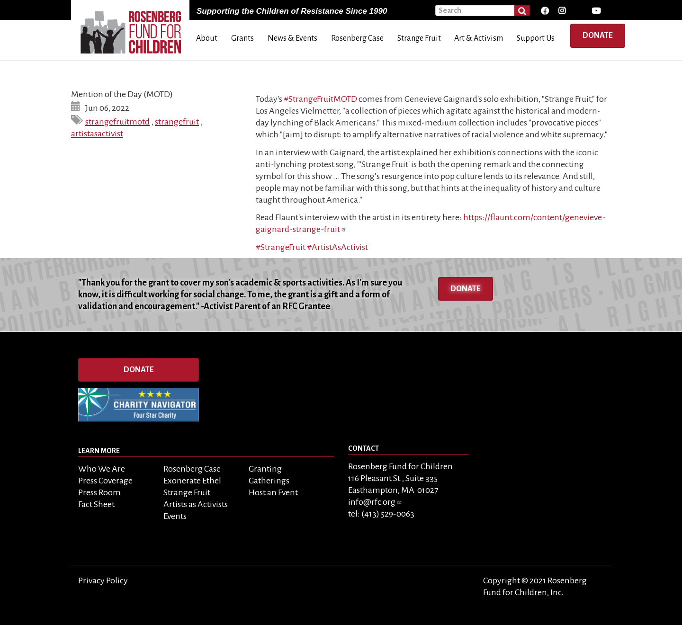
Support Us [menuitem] (536, 38)
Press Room (99, 492)
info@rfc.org (375, 502)
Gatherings (269, 480)
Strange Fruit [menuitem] (419, 38)
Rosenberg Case (192, 468)
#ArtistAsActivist (337, 247)
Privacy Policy (103, 580)
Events (175, 516)
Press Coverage (105, 480)
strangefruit (177, 121)
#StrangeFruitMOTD (320, 99)
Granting (265, 468)
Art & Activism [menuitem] (478, 38)
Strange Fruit (186, 492)
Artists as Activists (195, 504)
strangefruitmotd (117, 121)
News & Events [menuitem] (292, 38)
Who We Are (101, 468)
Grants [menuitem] (242, 38)
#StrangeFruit (280, 247)
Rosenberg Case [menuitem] (357, 38)
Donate (598, 35)
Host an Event (273, 492)
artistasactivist (97, 133)
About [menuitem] (206, 38)
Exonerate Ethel (192, 480)
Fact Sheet (96, 504)
